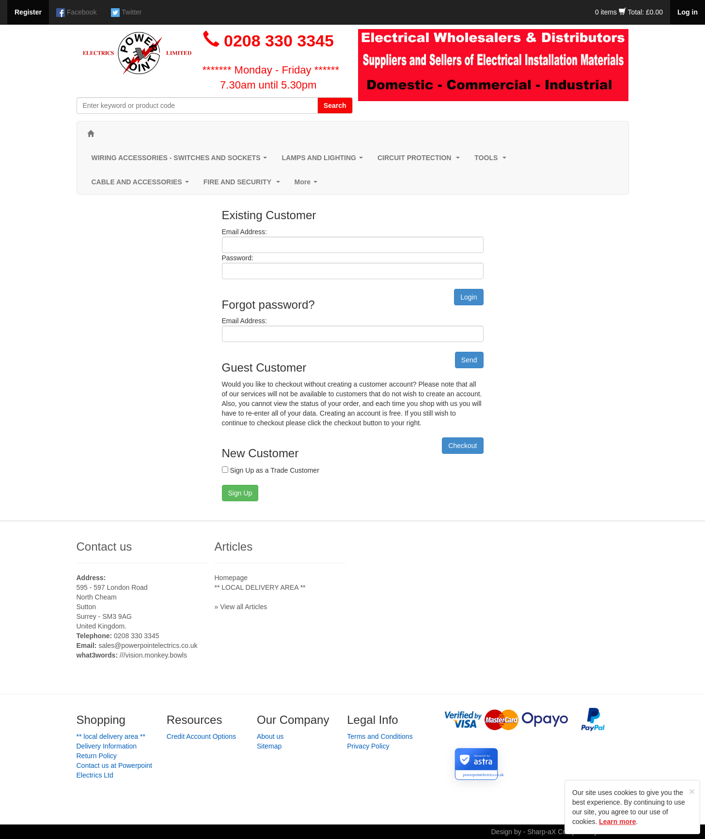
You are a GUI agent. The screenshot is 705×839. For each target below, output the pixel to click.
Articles (234, 546)
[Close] (692, 791)
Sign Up (240, 493)
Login (468, 297)
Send (469, 360)
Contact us (104, 546)
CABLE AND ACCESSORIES (142, 184)
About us (270, 736)
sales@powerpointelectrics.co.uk (147, 645)
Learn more (617, 821)
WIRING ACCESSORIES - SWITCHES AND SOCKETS (181, 160)
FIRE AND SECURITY (244, 184)
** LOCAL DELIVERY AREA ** (260, 587)
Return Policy (97, 756)
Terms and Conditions (379, 736)
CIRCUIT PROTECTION (420, 160)
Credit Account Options (201, 736)
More (308, 184)
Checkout (462, 445)
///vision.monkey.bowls (153, 655)
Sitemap (269, 746)
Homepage (231, 578)
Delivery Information (107, 746)
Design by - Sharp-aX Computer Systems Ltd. (559, 832)
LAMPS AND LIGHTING (324, 160)
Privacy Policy (368, 746)
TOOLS (492, 160)
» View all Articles (241, 607)
